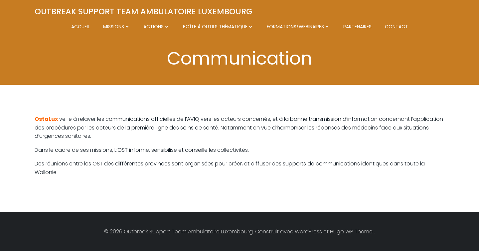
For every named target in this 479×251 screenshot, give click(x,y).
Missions (116, 26)
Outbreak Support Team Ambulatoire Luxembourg (143, 11)
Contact (396, 26)
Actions (156, 26)
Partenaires (357, 26)
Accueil (80, 26)
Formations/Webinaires (298, 26)
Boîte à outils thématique (218, 26)
